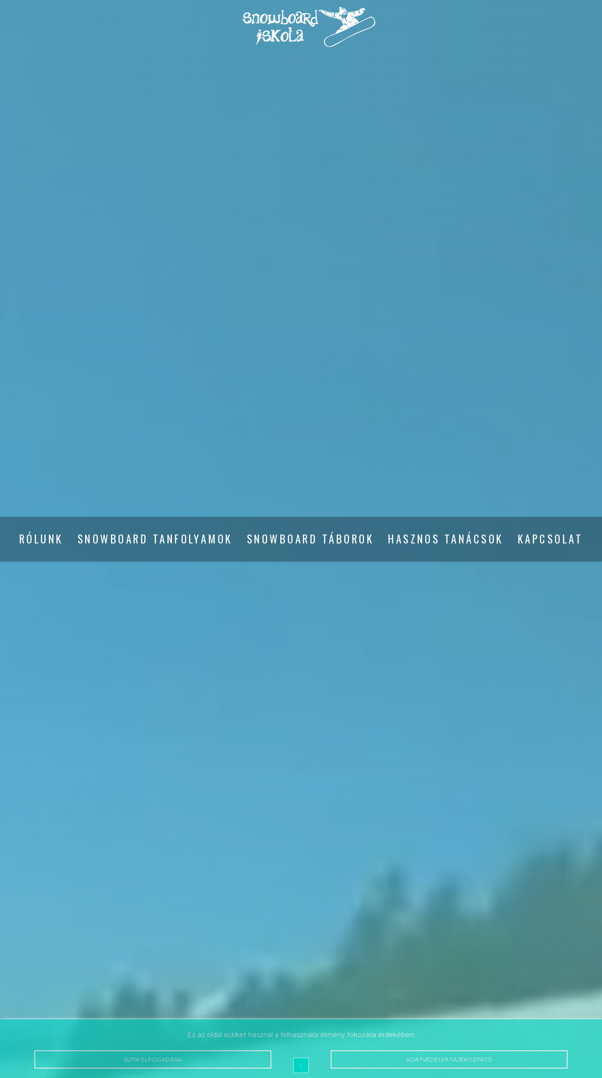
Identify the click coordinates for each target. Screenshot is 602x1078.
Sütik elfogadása (152, 1059)
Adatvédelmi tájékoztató (449, 1059)
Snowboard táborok (310, 539)
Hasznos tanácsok (446, 539)
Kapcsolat (550, 539)
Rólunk (41, 539)
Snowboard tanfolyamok (155, 539)
